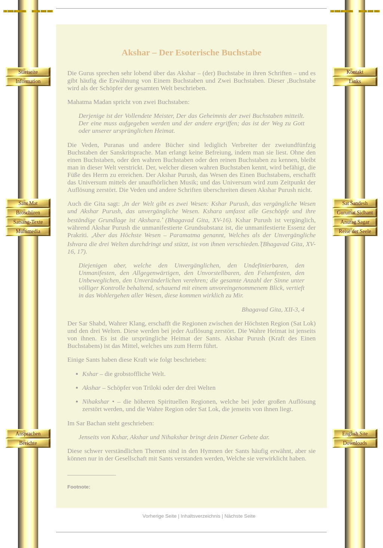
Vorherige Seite (160, 516)
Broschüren (28, 212)
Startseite (28, 72)
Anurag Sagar (354, 222)
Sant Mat (28, 203)
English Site (355, 434)
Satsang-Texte (28, 222)
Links (355, 81)
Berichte (28, 443)
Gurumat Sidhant (355, 212)
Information (28, 81)
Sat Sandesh (355, 203)
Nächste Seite (239, 516)
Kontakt (354, 72)
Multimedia (28, 231)
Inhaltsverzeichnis (200, 516)
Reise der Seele (355, 231)
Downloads (355, 443)
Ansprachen (28, 434)
